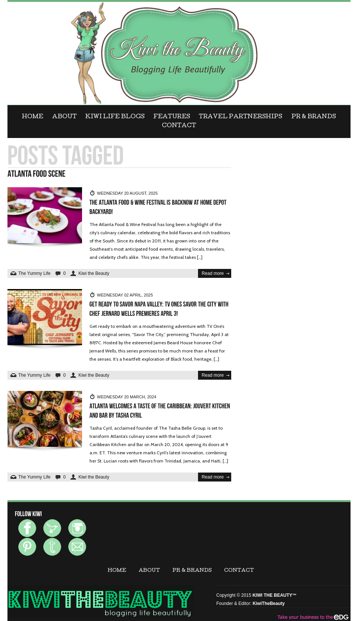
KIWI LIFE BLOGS (115, 117)
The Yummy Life (34, 273)
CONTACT (179, 126)
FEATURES (171, 117)
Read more (213, 273)
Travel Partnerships (240, 117)
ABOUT (64, 117)
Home (32, 117)
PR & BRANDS (313, 117)
